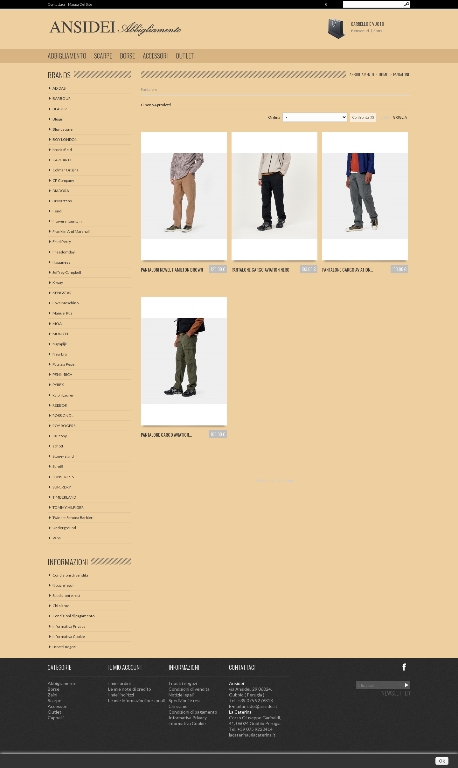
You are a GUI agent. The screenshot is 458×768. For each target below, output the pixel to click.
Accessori (155, 55)
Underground (64, 527)
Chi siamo (60, 605)
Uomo (383, 74)
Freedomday (63, 252)
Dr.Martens (62, 200)
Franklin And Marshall (71, 231)
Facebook (404, 667)
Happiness (61, 262)
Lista (385, 117)
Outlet (185, 55)
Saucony (59, 435)
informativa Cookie (68, 636)
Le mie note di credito (129, 689)
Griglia (400, 117)
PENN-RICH (62, 374)
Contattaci (56, 4)
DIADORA (60, 190)
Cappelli (56, 717)
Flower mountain (67, 221)
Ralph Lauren (63, 395)
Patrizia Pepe (63, 364)
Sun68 (57, 466)
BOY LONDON (65, 139)
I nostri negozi (64, 646)
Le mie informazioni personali (136, 700)
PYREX (58, 384)
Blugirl (58, 119)
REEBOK (59, 405)
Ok (442, 761)
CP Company (63, 180)
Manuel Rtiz (62, 313)
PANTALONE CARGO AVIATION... (347, 269)
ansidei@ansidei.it (259, 706)
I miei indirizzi (121, 694)
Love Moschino (65, 303)
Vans (56, 538)
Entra (378, 30)
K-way (57, 282)
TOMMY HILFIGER (68, 507)
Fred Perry (61, 241)
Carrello (367, 23)
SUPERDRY (61, 487)
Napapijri (59, 344)
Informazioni (68, 561)
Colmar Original (66, 170)
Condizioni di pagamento (73, 615)
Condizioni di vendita (70, 575)
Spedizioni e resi (66, 595)
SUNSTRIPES (63, 476)
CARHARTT (62, 159)
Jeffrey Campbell (66, 272)
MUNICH (60, 333)
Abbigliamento (67, 55)
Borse (127, 55)
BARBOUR (61, 98)
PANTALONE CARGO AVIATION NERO (260, 269)
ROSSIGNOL (62, 415)
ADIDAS (59, 88)
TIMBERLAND (64, 497)
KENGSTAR (62, 292)
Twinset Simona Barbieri (73, 517)
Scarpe (103, 55)
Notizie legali (63, 585)
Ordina (274, 117)
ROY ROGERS (63, 425)
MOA (57, 323)
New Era (59, 354)
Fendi (57, 211)
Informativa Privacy (68, 626)
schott (57, 446)
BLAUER (59, 109)
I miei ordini (119, 683)
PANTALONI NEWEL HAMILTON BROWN (172, 269)
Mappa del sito (80, 4)
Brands (59, 74)
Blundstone (62, 129)
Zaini (52, 694)
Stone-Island (63, 456)
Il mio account (125, 667)
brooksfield (62, 149)
